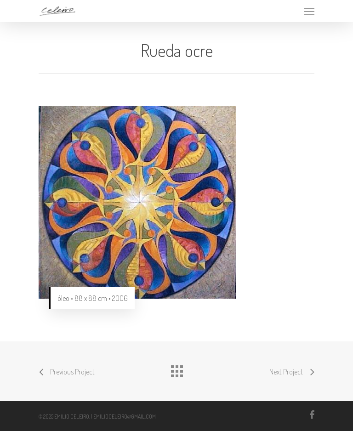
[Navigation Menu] (309, 11)
